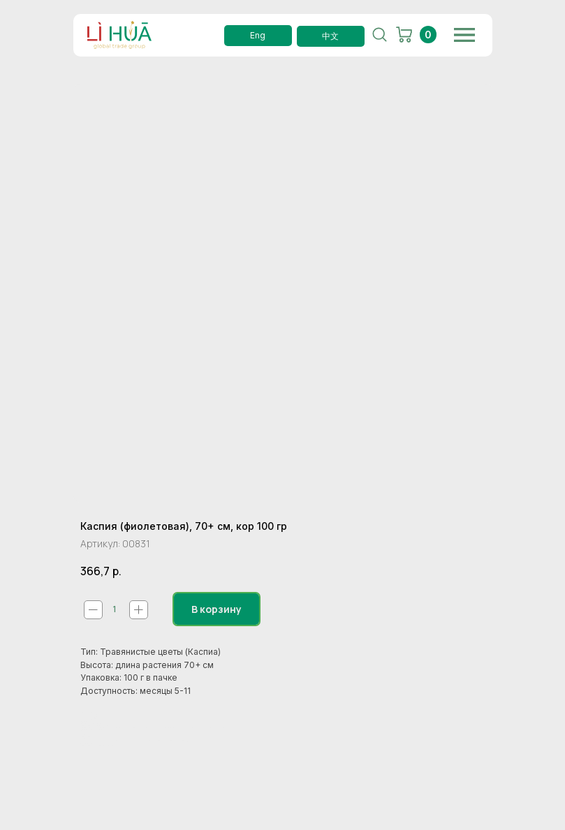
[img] (464, 35)
